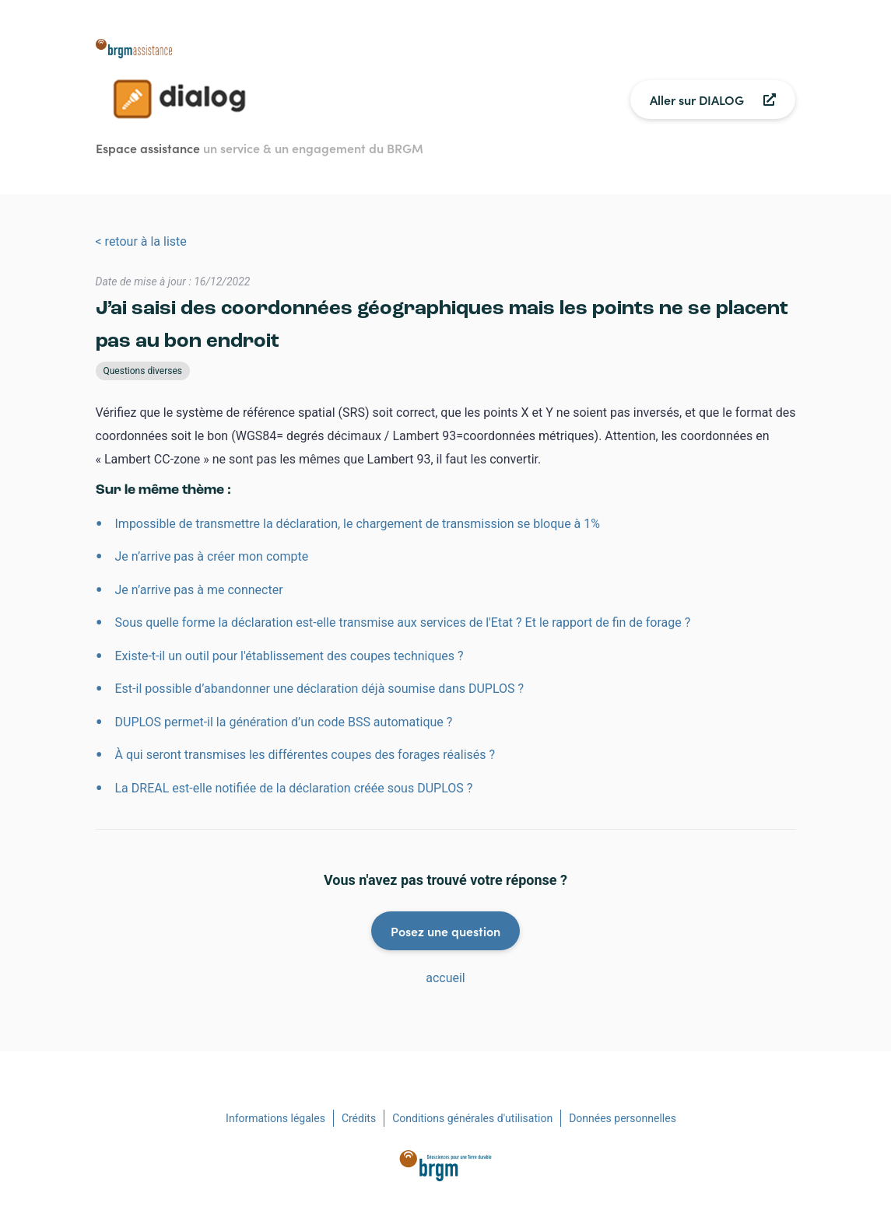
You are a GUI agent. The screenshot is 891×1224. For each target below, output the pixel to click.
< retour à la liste (141, 241)
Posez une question (445, 930)
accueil (445, 977)
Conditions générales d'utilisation (472, 1118)
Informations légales (275, 1118)
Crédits (359, 1118)
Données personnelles (622, 1118)
